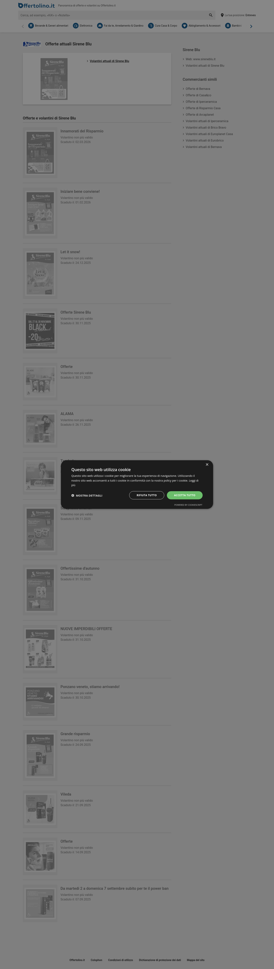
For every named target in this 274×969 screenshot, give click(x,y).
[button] (86, 495)
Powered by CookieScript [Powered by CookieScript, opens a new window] (188, 505)
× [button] (207, 464)
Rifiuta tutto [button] (145, 495)
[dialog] (137, 484)
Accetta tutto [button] (184, 495)
